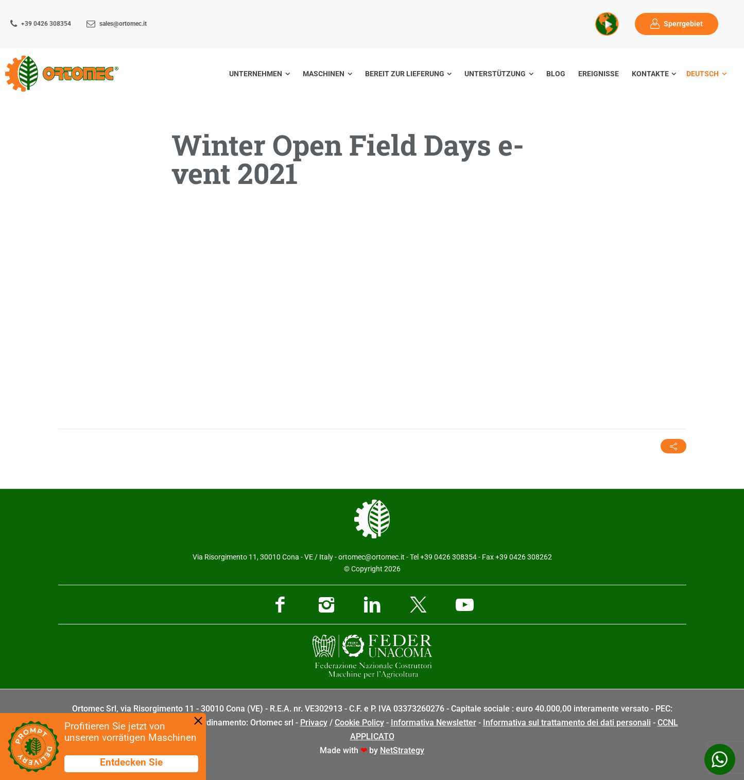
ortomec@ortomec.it (371, 557)
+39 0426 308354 (46, 23)
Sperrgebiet (683, 24)
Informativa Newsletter (433, 722)
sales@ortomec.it (123, 23)
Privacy (313, 722)
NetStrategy (402, 750)
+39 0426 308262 (523, 557)
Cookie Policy (359, 722)
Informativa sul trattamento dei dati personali (567, 722)
